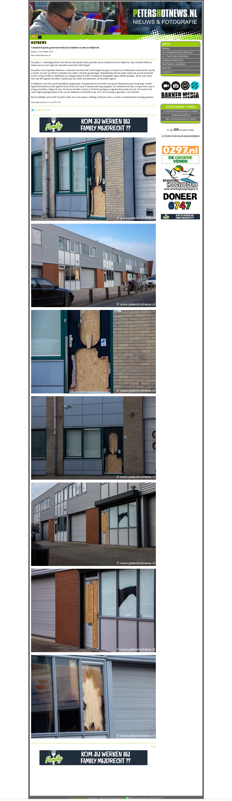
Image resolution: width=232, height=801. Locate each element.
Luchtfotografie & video (181, 111)
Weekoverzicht (172, 60)
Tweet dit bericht (42, 110)
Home (165, 48)
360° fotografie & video (181, 119)
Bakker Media (181, 115)
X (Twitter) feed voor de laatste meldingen (180, 135)
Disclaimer (93, 798)
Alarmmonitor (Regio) (177, 52)
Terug (153, 746)
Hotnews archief (173, 64)
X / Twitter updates (175, 56)
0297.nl (166, 68)
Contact (168, 72)
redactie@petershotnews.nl (111, 798)
